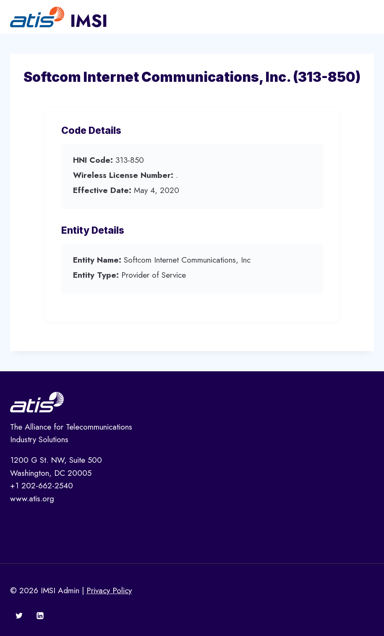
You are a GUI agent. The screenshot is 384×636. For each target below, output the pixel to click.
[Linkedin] (40, 615)
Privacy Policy (109, 590)
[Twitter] (19, 615)
